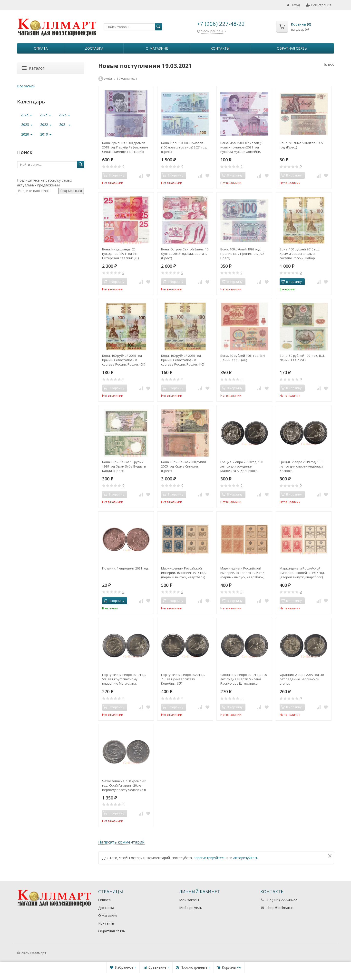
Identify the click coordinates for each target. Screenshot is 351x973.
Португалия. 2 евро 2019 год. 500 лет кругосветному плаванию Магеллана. (124, 679)
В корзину (291, 281)
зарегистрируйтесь (209, 857)
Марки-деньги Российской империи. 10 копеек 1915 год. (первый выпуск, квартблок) (183, 572)
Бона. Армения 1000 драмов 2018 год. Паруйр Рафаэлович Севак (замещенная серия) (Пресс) (125, 147)
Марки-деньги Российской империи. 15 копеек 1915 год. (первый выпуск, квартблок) (242, 572)
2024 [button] (64, 114)
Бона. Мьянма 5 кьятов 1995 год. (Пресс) (301, 145)
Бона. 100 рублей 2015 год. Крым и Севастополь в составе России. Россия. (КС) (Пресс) (182, 360)
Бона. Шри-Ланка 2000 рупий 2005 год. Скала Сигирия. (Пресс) (183, 466)
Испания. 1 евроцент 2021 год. (125, 568)
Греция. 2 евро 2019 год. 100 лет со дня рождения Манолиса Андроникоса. (241, 466)
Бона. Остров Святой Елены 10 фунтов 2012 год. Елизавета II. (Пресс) (184, 253)
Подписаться (71, 190)
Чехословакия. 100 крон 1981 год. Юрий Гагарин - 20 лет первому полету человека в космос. (124, 785)
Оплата (41, 48)
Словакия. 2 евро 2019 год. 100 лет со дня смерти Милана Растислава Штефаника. (243, 679)
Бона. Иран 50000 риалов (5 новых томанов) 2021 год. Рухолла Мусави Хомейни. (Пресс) (241, 147)
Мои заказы (189, 900)
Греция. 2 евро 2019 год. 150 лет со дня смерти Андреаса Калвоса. (301, 466)
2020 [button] (26, 134)
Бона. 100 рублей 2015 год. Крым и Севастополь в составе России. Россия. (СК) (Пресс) (123, 360)
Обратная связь (292, 48)
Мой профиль (190, 907)
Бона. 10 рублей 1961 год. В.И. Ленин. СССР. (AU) (242, 357)
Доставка (94, 48)
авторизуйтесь (245, 857)
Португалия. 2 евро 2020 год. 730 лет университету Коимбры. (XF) (183, 679)
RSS (329, 65)
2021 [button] (64, 124)
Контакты (220, 48)
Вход (293, 5)
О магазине (157, 48)
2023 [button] (26, 124)
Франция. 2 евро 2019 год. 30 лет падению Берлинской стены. (302, 679)
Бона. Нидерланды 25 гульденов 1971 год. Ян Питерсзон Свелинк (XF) (120, 253)
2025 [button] (45, 114)
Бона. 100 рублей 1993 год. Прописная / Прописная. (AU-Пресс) (242, 253)
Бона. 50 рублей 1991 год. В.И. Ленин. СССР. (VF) (302, 357)
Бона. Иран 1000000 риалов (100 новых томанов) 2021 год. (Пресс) (184, 147)
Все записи (26, 86)
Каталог (33, 68)
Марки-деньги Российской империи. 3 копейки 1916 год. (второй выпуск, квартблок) (302, 572)
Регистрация (318, 5)
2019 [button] (45, 134)
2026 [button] (26, 114)
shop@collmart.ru (280, 907)
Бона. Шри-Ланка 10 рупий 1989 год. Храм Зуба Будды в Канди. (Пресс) (124, 466)
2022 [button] (45, 124)
